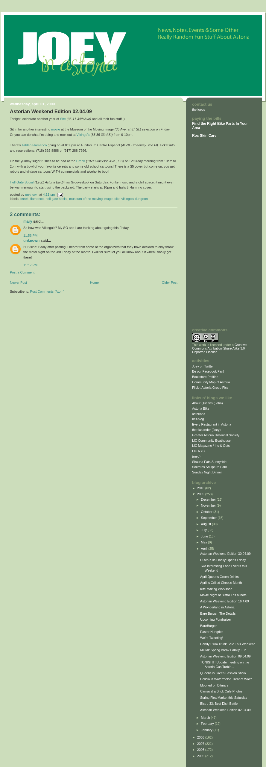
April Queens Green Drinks (219, 576)
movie (55, 129)
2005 (201, 756)
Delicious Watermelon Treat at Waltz (226, 679)
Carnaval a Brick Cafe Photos (221, 691)
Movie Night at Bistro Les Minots (223, 595)
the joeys (198, 109)
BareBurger (208, 626)
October (207, 512)
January (207, 730)
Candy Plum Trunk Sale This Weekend (228, 644)
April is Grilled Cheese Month (221, 582)
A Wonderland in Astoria (217, 607)
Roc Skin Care (204, 135)
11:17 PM (30, 265)
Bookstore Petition (205, 377)
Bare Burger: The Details (217, 613)
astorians (198, 414)
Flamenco (37, 199)
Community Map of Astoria (211, 382)
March (206, 717)
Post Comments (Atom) (47, 291)
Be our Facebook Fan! (208, 371)
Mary (27, 221)
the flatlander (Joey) (206, 430)
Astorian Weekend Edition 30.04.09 (225, 553)
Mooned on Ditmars (214, 685)
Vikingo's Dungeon (134, 199)
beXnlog (198, 419)
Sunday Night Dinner (207, 472)
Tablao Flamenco (34, 145)
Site (63, 119)
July (204, 530)
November (209, 505)
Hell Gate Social (22, 182)
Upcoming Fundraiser (215, 619)
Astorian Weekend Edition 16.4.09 (224, 601)
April (205, 548)
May (204, 542)
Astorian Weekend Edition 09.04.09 (225, 656)
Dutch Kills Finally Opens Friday (223, 560)
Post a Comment (22, 272)
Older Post (169, 282)
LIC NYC (198, 451)
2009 (201, 494)
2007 (201, 743)
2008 (201, 737)
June (205, 536)
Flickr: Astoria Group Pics (210, 387)
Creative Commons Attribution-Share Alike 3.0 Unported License (219, 348)
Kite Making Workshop (216, 589)
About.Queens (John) (207, 403)
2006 (201, 749)
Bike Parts (226, 123)
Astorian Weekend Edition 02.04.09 (225, 710)
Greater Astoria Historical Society (215, 435)
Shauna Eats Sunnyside (209, 462)
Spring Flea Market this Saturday (223, 697)
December (209, 499)
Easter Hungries (211, 632)
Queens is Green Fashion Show (223, 673)
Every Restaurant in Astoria (211, 424)
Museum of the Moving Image (91, 199)
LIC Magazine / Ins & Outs (211, 445)
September (209, 518)
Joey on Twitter (203, 366)
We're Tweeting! (211, 638)
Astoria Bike (200, 408)
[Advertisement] (210, 232)
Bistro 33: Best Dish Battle (219, 703)
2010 (201, 488)
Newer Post (18, 282)
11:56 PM (30, 235)
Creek (80, 161)
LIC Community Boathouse (211, 440)
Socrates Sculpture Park (209, 467)
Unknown (31, 241)
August (206, 524)
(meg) (196, 456)
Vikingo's (83, 134)
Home (94, 282)
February (208, 723)
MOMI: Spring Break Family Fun (223, 650)
